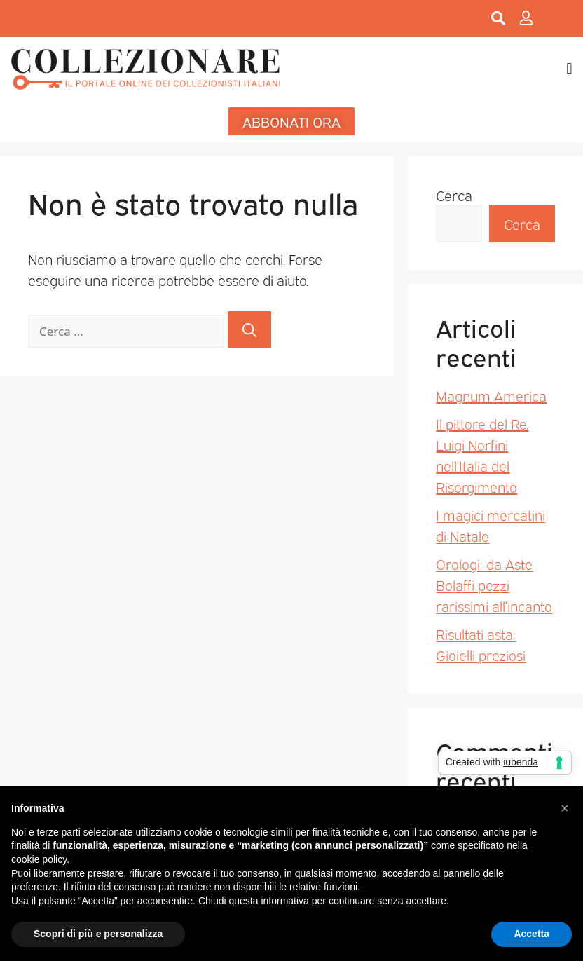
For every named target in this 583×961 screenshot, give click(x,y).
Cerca (454, 195)
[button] (569, 69)
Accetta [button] (531, 933)
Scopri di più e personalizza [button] (98, 933)
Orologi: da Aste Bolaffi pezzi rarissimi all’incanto (494, 584)
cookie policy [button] (39, 859)
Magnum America (491, 395)
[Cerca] (249, 329)
